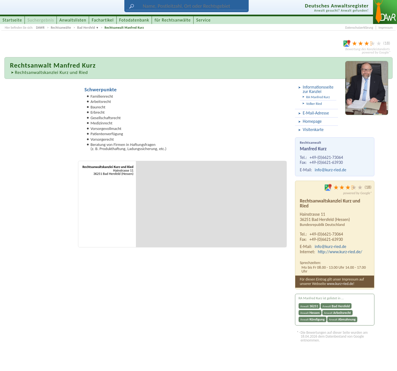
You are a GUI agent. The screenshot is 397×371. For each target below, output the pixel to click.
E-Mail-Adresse (316, 113)
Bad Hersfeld (86, 28)
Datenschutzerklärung (359, 28)
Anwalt (309, 306)
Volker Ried (314, 104)
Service (203, 20)
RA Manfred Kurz (318, 97)
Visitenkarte (313, 129)
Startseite (12, 20)
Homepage (312, 121)
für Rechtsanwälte (173, 20)
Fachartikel (103, 20)
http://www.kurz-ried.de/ (340, 251)
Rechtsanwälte (61, 28)
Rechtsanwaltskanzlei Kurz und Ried (51, 72)
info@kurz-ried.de (330, 169)
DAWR (40, 28)
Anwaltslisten (73, 20)
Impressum (386, 28)
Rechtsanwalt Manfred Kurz (124, 28)
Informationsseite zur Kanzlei (318, 89)
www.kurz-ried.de (340, 283)
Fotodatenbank (134, 20)
